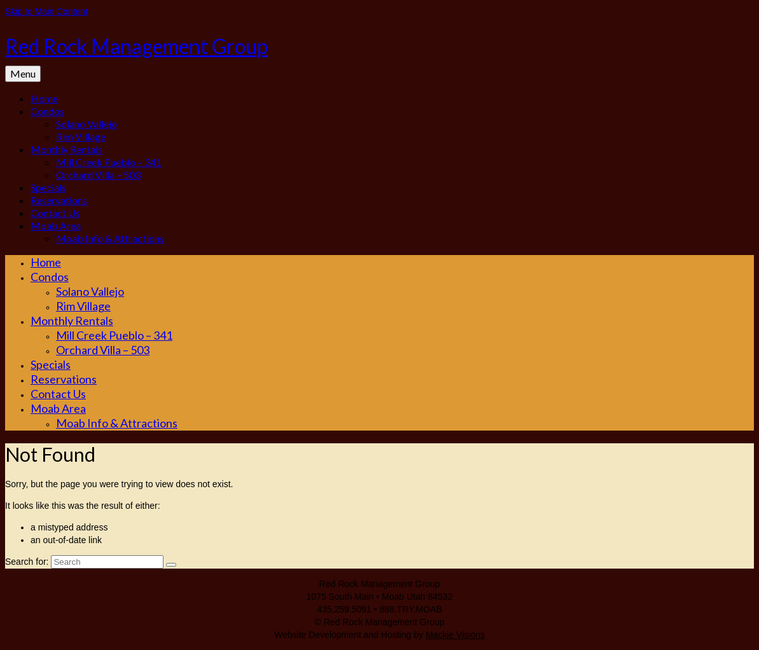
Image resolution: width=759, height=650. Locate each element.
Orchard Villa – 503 (98, 175)
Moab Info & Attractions (110, 238)
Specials (48, 187)
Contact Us (55, 213)
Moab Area (56, 225)
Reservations (59, 200)
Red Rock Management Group (136, 46)
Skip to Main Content (46, 11)
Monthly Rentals (66, 149)
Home (44, 98)
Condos (47, 111)
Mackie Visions (455, 635)
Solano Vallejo (86, 124)
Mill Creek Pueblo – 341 (109, 162)
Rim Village (81, 136)
